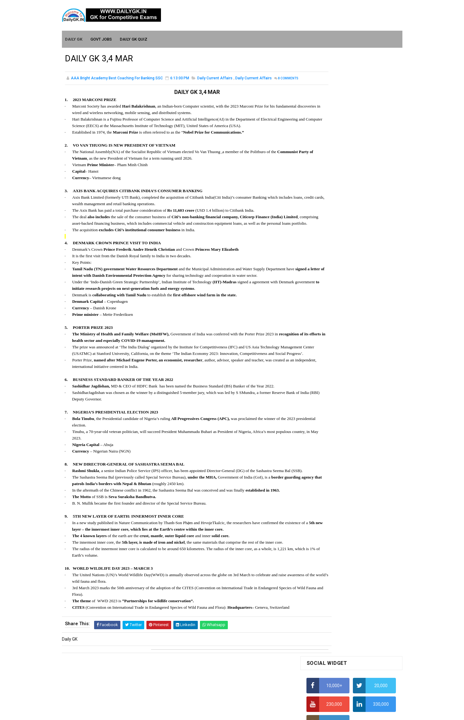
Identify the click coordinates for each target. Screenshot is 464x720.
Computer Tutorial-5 (326, 601)
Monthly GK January (325, 528)
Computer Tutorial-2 (326, 574)
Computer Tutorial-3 (326, 583)
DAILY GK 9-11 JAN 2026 (359, 437)
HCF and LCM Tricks (325, 260)
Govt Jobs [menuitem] (101, 37)
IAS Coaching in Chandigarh (333, 297)
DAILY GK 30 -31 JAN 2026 (361, 387)
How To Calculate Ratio (328, 199)
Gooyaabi (274, 712)
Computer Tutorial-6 (326, 609)
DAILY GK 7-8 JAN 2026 (358, 412)
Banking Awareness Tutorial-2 (335, 655)
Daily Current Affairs (214, 79)
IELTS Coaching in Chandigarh (335, 303)
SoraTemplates (219, 712)
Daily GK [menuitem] (74, 37)
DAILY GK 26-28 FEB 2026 (360, 362)
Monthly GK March (324, 510)
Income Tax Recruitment (330, 285)
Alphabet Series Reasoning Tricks (339, 187)
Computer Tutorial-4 (326, 592)
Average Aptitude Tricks (329, 272)
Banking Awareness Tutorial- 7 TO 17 (342, 682)
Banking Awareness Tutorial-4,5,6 (339, 673)
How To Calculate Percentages (336, 248)
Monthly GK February (326, 519)
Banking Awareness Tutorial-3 (335, 664)
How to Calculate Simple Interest (338, 236)
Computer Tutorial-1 (326, 565)
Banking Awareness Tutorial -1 (336, 646)
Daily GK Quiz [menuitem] (134, 37)
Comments (80, 85)
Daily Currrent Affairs (253, 79)
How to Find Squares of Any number (341, 175)
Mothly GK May (320, 492)
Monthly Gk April (322, 501)
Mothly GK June (321, 483)
